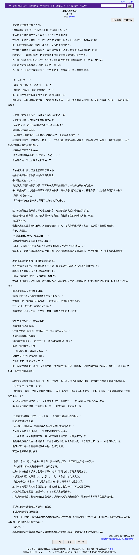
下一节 (81, 542)
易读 (9, 6)
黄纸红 (72, 16)
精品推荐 (84, 6)
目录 (69, 542)
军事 (53, 6)
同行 (36, 6)
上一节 (58, 542)
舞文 (20, 6)
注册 (131, 2)
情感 (31, 6)
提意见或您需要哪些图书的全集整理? (117, 539)
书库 (69, 6)
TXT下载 (128, 20)
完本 (63, 6)
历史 (58, 6)
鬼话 (25, 6)
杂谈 (15, 6)
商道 (47, 6)
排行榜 (75, 6)
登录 (123, 2)
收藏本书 (117, 20)
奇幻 (42, 6)
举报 (111, 549)
